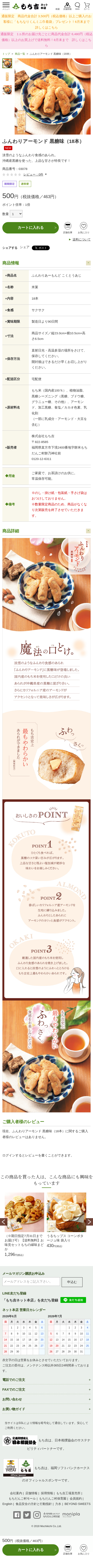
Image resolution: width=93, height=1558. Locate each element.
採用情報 (47, 1493)
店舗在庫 (67, 232)
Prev (3, 1222)
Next (89, 1222)
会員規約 (76, 1498)
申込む (72, 1282)
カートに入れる (31, 228)
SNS (77, 9)
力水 (58, 1504)
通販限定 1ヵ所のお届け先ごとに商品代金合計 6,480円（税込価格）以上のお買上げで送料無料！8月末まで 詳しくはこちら (46, 39)
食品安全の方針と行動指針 (34, 1504)
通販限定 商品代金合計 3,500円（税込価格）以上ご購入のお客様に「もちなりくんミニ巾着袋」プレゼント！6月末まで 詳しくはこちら (47, 21)
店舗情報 (67, 9)
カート (87, 9)
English (7, 1504)
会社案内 (16, 1493)
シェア (25, 247)
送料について (82, 239)
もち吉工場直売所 (68, 1493)
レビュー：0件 (33, 174)
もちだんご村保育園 (52, 1498)
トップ (6, 53)
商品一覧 (20, 53)
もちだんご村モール (22, 1498)
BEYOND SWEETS (78, 1504)
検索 (58, 9)
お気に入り (84, 232)
